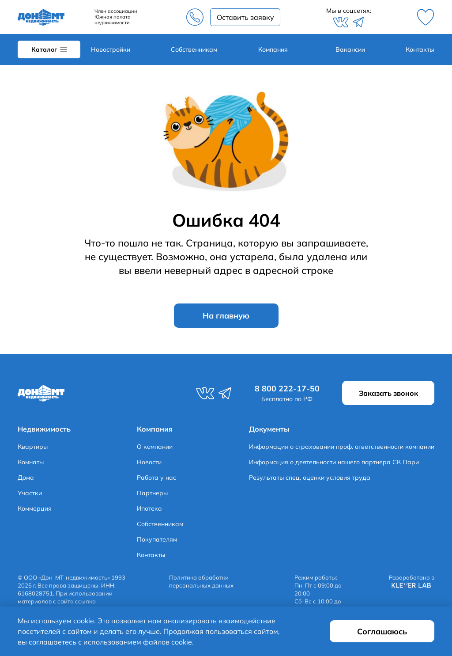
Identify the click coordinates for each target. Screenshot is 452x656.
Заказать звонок (245, 17)
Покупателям (157, 539)
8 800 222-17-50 (194, 17)
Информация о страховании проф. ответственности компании (341, 447)
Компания (273, 49)
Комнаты (31, 462)
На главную (226, 316)
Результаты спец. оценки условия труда (309, 478)
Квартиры (33, 447)
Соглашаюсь (382, 631)
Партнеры (152, 493)
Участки (30, 493)
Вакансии (350, 49)
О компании (155, 447)
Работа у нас (156, 478)
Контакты (420, 49)
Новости (149, 462)
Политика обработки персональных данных (201, 581)
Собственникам (194, 49)
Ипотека (149, 508)
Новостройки (110, 49)
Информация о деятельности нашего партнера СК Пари (334, 462)
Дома (26, 478)
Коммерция (35, 508)
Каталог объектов (49, 49)
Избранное (425, 17)
